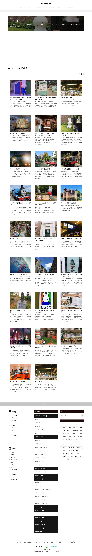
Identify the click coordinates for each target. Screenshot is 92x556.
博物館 (38, 486)
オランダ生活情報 (69, 7)
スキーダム (12, 438)
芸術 (38, 440)
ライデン (11, 428)
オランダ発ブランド (41, 472)
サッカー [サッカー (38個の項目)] (80, 436)
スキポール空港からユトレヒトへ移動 (71, 238)
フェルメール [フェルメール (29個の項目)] (64, 447)
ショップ (39, 521)
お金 (38, 419)
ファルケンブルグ (13, 435)
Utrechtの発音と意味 (66, 97)
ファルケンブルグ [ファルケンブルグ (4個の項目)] (76, 444)
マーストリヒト (13, 433)
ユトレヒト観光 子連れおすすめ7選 (19, 381)
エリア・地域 (40, 510)
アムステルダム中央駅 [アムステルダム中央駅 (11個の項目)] (66, 430)
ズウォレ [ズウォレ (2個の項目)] (78, 439)
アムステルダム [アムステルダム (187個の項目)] (64, 427)
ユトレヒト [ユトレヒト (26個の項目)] (64, 450)
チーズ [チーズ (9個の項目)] (63, 442)
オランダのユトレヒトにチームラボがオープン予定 (20, 347)
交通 (10, 467)
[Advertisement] (46, 41)
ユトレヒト (16, 10)
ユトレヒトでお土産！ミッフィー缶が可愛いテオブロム (45, 203)
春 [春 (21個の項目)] (80, 456)
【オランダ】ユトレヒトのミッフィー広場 (20, 311)
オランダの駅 (41, 430)
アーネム (11, 440)
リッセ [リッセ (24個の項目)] (63, 453)
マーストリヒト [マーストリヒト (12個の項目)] (72, 447)
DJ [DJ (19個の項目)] (62, 424)
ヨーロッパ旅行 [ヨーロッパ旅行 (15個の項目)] (71, 450)
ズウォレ (11, 443)
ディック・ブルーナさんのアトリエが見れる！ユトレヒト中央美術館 (45, 134)
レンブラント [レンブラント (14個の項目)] (69, 453)
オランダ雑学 (12, 474)
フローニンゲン (40, 514)
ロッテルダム (12, 420)
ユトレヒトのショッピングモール (69, 346)
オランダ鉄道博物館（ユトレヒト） (70, 169)
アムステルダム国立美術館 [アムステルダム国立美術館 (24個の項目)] (77, 430)
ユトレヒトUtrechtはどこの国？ (18, 274)
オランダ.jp (48, 549)
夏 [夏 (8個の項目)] (76, 456)
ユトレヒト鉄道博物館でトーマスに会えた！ (20, 203)
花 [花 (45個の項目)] (65, 459)
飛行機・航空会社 (40, 458)
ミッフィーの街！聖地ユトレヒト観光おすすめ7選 (71, 134)
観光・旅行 (19, 7)
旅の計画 (11, 454)
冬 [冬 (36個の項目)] (72, 456)
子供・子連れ (40, 461)
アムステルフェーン (14, 423)
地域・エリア (60, 7)
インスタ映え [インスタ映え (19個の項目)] (80, 433)
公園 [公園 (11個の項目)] (68, 456)
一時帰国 (39, 531)
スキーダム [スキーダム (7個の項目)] (72, 439)
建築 (38, 465)
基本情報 (11, 452)
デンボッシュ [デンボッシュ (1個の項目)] (75, 442)
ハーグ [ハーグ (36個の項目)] (63, 444)
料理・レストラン (13, 459)
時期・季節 (12, 457)
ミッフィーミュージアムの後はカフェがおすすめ (45, 347)
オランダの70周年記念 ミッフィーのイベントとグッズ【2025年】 (20, 98)
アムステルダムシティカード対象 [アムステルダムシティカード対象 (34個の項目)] (76, 427)
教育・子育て (40, 517)
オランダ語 (12, 477)
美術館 (38, 482)
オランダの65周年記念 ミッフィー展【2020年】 (44, 311)
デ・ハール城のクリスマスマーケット (20, 169)
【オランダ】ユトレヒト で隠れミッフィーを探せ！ (46, 275)
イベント (45, 7)
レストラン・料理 (40, 454)
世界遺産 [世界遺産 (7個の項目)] (63, 456)
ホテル (38, 451)
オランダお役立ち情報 (28, 7)
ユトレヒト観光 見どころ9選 (42, 169)
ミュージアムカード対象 (42, 496)
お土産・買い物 (52, 7)
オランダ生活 (12, 472)
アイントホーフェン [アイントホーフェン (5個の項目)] (68, 424)
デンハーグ (12, 425)
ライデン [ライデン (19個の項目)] (78, 450)
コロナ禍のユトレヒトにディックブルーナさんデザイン (71, 275)
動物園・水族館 (40, 493)
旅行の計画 (39, 444)
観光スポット (38, 7)
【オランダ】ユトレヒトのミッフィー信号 (71, 311)
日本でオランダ (13, 479)
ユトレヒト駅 (38, 381)
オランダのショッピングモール (43, 489)
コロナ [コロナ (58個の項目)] (70, 436)
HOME (10, 10)
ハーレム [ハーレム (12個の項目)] (68, 444)
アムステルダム (13, 415)
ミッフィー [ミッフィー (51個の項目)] (80, 447)
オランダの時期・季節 (41, 447)
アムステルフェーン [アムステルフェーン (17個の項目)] (65, 433)
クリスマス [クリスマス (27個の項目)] (64, 436)
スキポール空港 (13, 418)
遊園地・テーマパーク (41, 503)
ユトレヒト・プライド (16, 238)
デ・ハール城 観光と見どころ (68, 203)
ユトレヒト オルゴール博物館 (17, 133)
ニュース (39, 433)
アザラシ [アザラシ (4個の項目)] (77, 424)
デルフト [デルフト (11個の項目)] (68, 442)
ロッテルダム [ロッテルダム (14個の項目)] (77, 453)
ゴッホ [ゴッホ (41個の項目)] (75, 436)
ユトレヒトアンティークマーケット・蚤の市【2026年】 (45, 98)
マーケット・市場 (40, 500)
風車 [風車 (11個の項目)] (70, 459)
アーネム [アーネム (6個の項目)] (73, 433)
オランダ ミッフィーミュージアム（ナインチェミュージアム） (46, 239)
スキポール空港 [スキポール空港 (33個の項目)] (64, 439)
